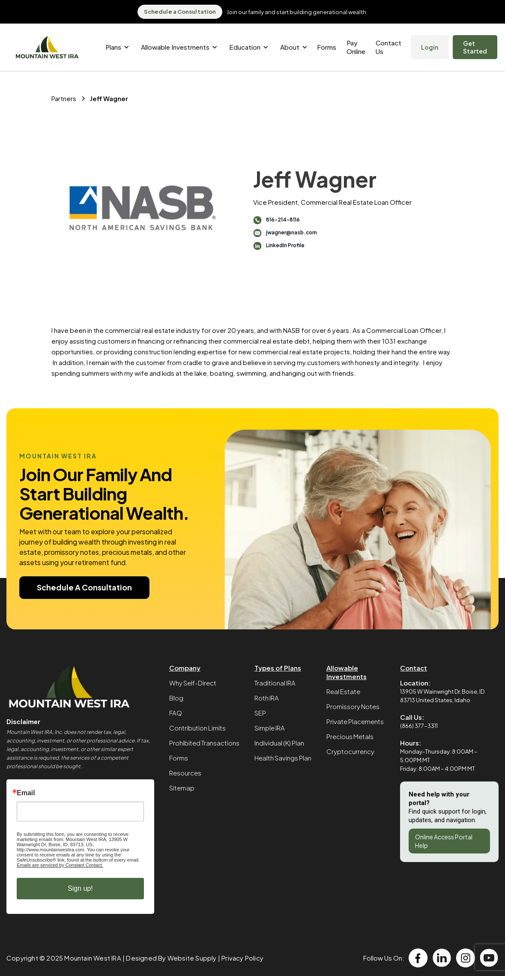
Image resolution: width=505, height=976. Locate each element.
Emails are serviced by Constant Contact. (60, 865)
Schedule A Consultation (84, 587)
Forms (326, 47)
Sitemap (181, 788)
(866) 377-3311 (419, 725)
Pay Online (356, 47)
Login (429, 47)
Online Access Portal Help (443, 841)
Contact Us (388, 47)
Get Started (475, 47)
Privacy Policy (242, 958)
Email (26, 793)
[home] (47, 47)
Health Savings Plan (282, 758)
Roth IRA (266, 698)
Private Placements (355, 721)
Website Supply (192, 958)
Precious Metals (350, 736)
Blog (176, 698)
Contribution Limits (197, 728)
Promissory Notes (352, 706)
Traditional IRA (275, 683)
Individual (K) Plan (279, 743)
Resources (185, 773)
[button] (115, 47)
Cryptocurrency (350, 751)
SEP (260, 713)
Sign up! (80, 888)
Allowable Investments (346, 672)
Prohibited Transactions (204, 743)
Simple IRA (269, 728)
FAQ (175, 713)
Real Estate (343, 691)
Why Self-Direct (192, 683)
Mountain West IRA (92, 958)
